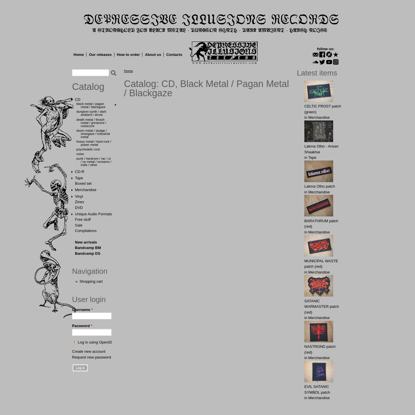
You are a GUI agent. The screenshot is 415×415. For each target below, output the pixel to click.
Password (82, 326)
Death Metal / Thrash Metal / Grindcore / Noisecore (91, 123)
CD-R (79, 171)
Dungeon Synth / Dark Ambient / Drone (91, 113)
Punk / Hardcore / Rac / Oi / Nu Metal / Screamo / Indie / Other (93, 162)
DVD (79, 207)
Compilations (86, 231)
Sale (78, 225)
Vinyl (79, 196)
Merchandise (85, 190)
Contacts (174, 54)
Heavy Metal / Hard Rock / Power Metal (93, 143)
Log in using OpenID (95, 342)
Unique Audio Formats (93, 214)
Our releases (100, 54)
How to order (128, 54)
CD (77, 99)
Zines (79, 202)
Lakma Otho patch (319, 186)
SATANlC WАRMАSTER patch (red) (321, 306)
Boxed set (83, 183)
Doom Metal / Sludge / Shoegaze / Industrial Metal (93, 134)
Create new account (88, 351)
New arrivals (86, 242)
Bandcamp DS (87, 253)
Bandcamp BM (88, 248)
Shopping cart (91, 281)
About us (153, 54)
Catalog (88, 87)
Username (82, 310)
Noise (80, 154)
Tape (79, 178)
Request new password (91, 357)
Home (78, 54)
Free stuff (83, 219)
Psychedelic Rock (88, 149)
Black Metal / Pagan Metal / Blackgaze (90, 105)
